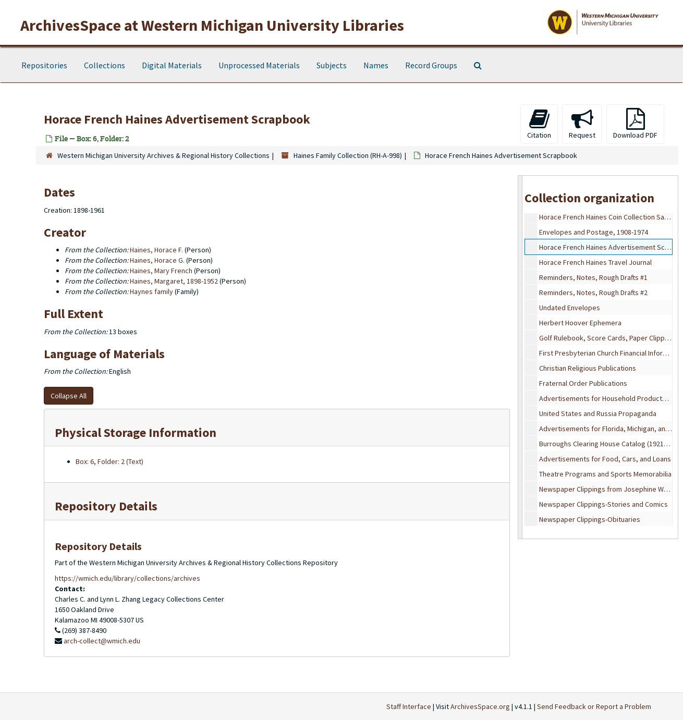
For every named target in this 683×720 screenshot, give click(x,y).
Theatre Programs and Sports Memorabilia (605, 474)
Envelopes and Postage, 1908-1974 (593, 232)
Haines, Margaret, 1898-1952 (174, 281)
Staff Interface (408, 706)
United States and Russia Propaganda (597, 413)
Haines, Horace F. (156, 249)
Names (375, 65)
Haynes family (151, 291)
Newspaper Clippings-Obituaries (589, 519)
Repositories (44, 65)
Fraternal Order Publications (583, 383)
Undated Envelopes (569, 307)
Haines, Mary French (161, 270)
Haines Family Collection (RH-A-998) (348, 155)
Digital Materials (172, 65)
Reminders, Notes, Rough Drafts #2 (593, 292)
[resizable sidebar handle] (520, 357)
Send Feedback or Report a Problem (594, 706)
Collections (104, 65)
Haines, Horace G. (157, 260)
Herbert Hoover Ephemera (580, 322)
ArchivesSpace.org (480, 706)
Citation (539, 124)
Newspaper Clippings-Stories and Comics (603, 504)
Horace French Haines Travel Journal (595, 262)
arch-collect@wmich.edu (102, 640)
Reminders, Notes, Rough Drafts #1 (593, 277)
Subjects (331, 65)
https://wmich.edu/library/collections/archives (127, 578)
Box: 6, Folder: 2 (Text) (109, 461)
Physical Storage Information (135, 432)
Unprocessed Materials (259, 65)
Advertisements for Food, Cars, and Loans (605, 458)
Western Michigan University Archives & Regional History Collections (163, 155)
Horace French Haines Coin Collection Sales (606, 217)
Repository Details (106, 506)
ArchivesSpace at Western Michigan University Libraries (212, 25)
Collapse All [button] (69, 395)
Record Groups (431, 65)
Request (582, 124)
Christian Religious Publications (587, 368)
